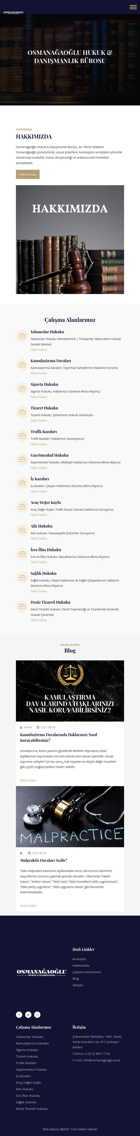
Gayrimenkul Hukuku (31, 1069)
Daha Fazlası (27, 174)
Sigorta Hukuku (27, 1050)
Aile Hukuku (25, 1089)
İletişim (78, 985)
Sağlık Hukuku (26, 1102)
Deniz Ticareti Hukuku (32, 1108)
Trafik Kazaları (26, 1063)
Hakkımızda (81, 965)
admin (26, 727)
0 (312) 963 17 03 (97, 1053)
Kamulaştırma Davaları (32, 1043)
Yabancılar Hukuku (29, 1037)
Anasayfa (79, 959)
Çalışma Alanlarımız (87, 972)
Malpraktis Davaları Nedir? (43, 860)
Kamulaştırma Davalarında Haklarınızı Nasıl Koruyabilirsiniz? (58, 737)
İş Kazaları (23, 1076)
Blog (76, 978)
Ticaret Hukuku (27, 1056)
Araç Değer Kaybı (28, 1082)
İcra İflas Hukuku (28, 1095)
